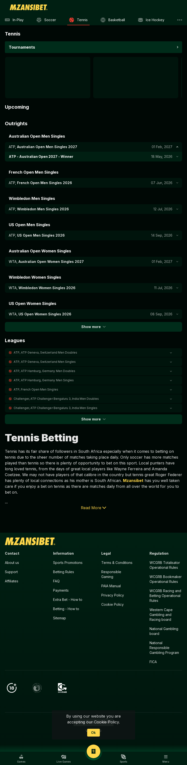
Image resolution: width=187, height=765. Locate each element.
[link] (28, 7)
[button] (93, 352)
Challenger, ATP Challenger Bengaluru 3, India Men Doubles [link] (56, 398)
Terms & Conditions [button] (116, 562)
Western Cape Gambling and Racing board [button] (161, 615)
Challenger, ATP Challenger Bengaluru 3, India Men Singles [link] (55, 408)
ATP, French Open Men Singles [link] (36, 389)
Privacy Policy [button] (112, 595)
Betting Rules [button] (63, 572)
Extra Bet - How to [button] (67, 599)
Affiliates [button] (11, 581)
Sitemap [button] (59, 618)
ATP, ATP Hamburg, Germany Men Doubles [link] (44, 371)
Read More (93, 507)
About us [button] (12, 562)
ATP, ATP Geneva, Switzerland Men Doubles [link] (45, 352)
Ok (93, 732)
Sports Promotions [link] (68, 562)
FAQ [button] (56, 581)
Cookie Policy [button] (112, 604)
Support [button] (11, 572)
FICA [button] (153, 662)
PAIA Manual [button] (111, 586)
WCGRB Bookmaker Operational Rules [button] (166, 579)
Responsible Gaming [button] (111, 574)
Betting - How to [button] (66, 609)
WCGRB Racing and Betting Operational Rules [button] (165, 596)
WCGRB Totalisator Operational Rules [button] (165, 564)
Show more (93, 327)
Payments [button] (61, 590)
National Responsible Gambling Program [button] (164, 648)
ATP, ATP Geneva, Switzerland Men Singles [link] (45, 362)
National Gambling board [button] (164, 631)
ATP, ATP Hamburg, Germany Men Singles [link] (44, 380)
